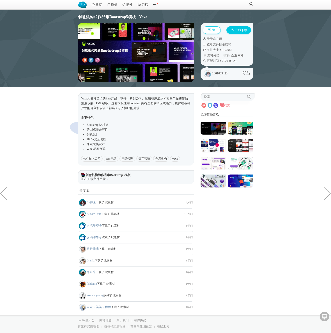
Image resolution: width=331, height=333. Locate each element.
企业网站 (237, 55)
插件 (127, 5)
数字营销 (144, 158)
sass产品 (111, 158)
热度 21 (85, 190)
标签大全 (88, 320)
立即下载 (239, 30)
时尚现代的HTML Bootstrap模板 (327, 193)
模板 (112, 5)
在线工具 (163, 326)
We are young (95, 295)
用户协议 (140, 320)
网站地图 (105, 320)
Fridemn (92, 283)
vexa (175, 158)
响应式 (161, 103)
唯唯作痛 (93, 248)
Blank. (91, 260)
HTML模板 (100, 103)
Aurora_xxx (94, 214)
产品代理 (127, 158)
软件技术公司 (91, 158)
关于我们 (122, 320)
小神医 (91, 202)
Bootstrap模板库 (83, 4)
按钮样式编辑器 (115, 326)
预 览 (211, 30)
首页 (96, 5)
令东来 (91, 272)
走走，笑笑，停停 (99, 307)
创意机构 (161, 158)
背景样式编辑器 (88, 326)
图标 (142, 5)
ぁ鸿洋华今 (94, 225)
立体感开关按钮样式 (3, 193)
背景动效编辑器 (141, 326)
